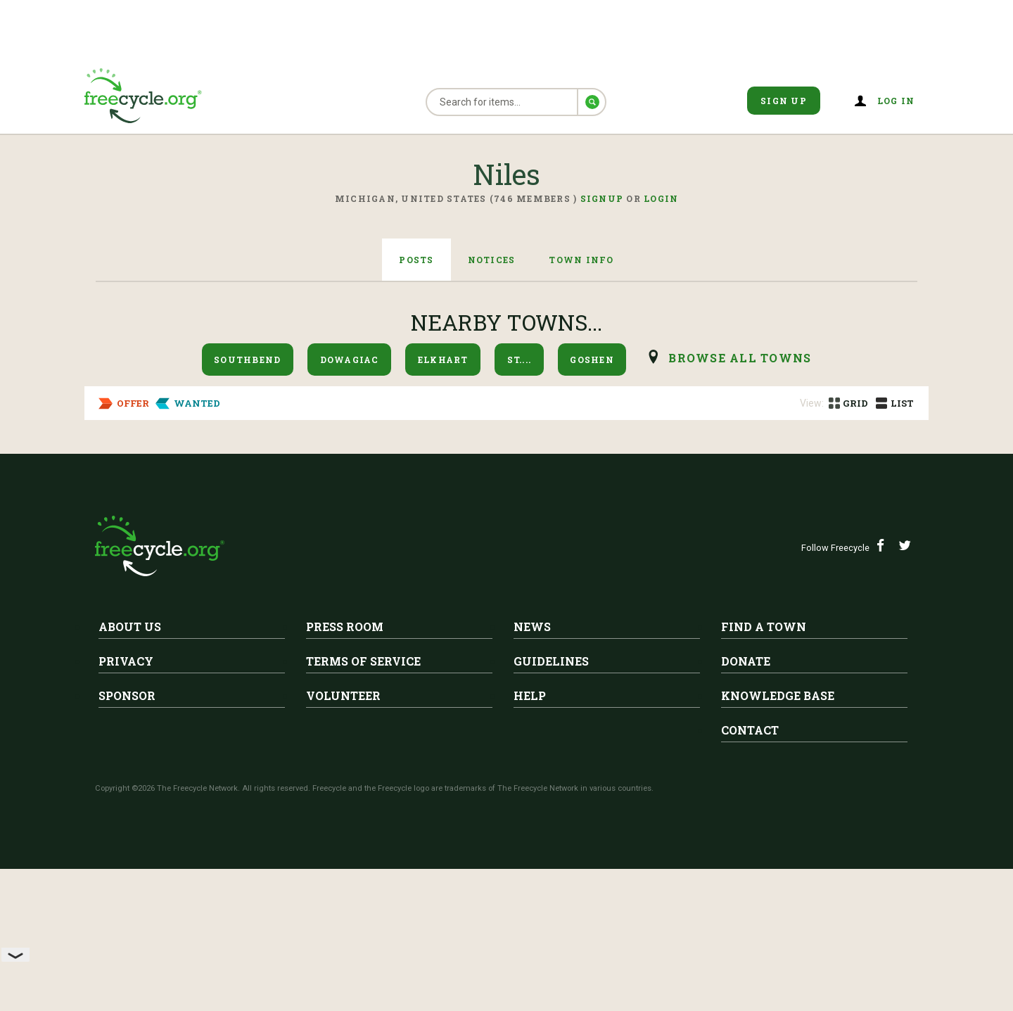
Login (661, 198)
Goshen (592, 359)
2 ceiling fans (238, 485)
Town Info (581, 259)
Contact (750, 872)
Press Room (344, 768)
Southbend (247, 359)
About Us (129, 768)
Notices (492, 259)
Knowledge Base (777, 837)
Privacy (125, 803)
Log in (896, 100)
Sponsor (126, 837)
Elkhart (443, 359)
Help (530, 837)
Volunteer (343, 837)
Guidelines (551, 803)
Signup (602, 198)
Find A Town (763, 768)
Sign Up (783, 100)
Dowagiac (349, 359)
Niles (223, 463)
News (532, 768)
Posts (416, 259)
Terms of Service (363, 803)
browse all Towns (739, 357)
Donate (745, 803)
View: (812, 403)
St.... (519, 359)
